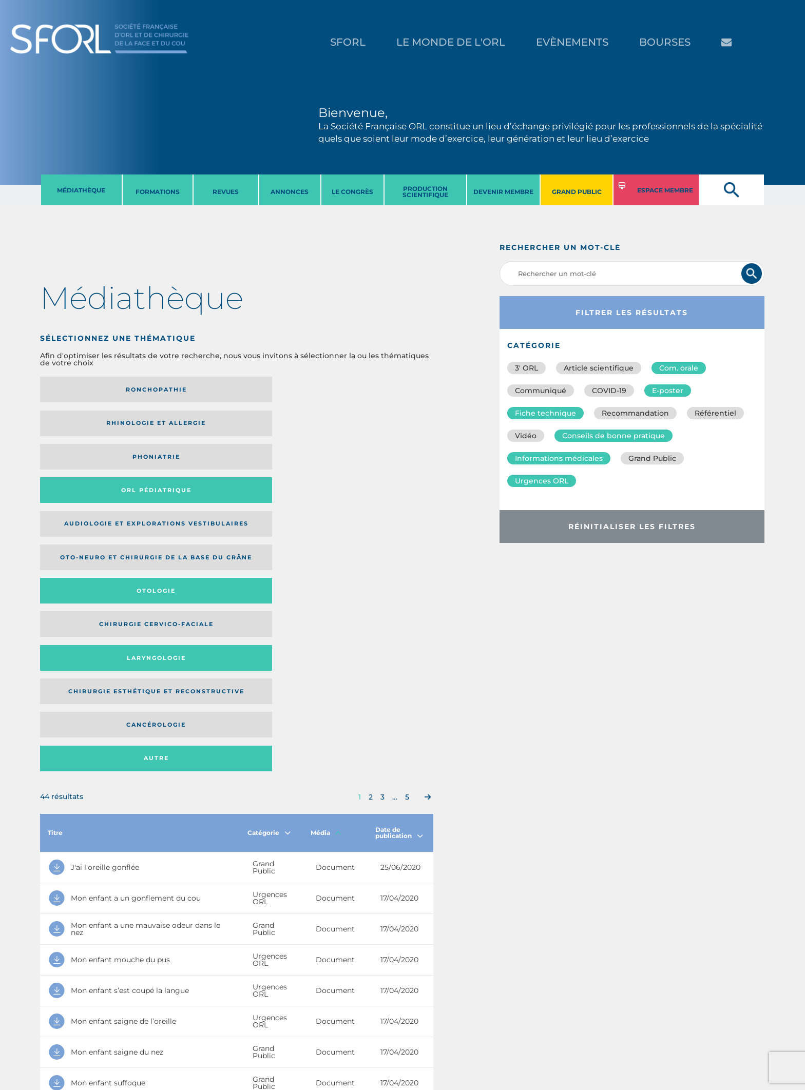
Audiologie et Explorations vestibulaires (78, 427)
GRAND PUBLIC (577, 192)
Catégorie (269, 545)
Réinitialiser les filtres (632, 526)
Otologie (281, 426)
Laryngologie (85, 467)
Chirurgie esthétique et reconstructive (180, 467)
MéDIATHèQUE (81, 190)
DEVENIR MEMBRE (503, 192)
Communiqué (540, 390)
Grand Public (652, 458)
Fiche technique (545, 413)
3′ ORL (526, 368)
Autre (380, 467)
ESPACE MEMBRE (665, 190)
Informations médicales (559, 458)
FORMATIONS (158, 192)
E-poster (667, 390)
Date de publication (399, 545)
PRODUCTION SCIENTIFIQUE (425, 192)
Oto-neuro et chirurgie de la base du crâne (180, 427)
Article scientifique (599, 368)
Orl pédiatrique (380, 389)
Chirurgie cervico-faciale (377, 427)
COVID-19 (609, 390)
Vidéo (525, 435)
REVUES (226, 192)
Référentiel (715, 413)
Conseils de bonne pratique (613, 435)
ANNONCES (290, 192)
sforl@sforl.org (196, 1026)
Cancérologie (282, 467)
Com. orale (678, 368)
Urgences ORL (541, 480)
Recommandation (635, 413)
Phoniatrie (282, 389)
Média (326, 545)
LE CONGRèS (352, 192)
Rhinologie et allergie (176, 390)
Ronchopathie (85, 389)
